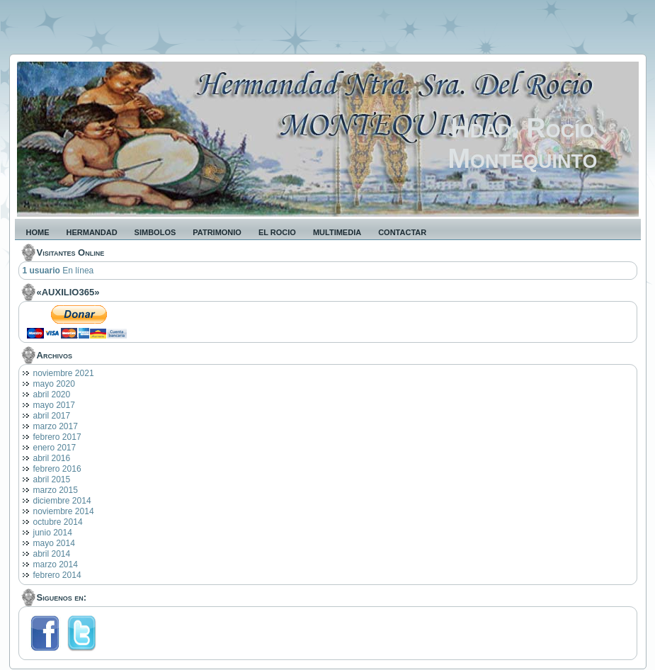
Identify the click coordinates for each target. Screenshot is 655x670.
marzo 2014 (55, 564)
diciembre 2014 (62, 501)
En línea (58, 271)
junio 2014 (52, 533)
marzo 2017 (55, 426)
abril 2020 (52, 394)
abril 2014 (52, 554)
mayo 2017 (54, 405)
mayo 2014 (54, 543)
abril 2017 (52, 416)
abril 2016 (52, 458)
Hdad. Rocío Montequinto (522, 143)
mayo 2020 (54, 384)
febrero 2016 (57, 469)
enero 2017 (54, 448)
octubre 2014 (58, 522)
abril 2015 (52, 479)
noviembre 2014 (63, 511)
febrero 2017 (57, 437)
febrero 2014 (57, 575)
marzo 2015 (55, 490)
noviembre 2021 (63, 373)
